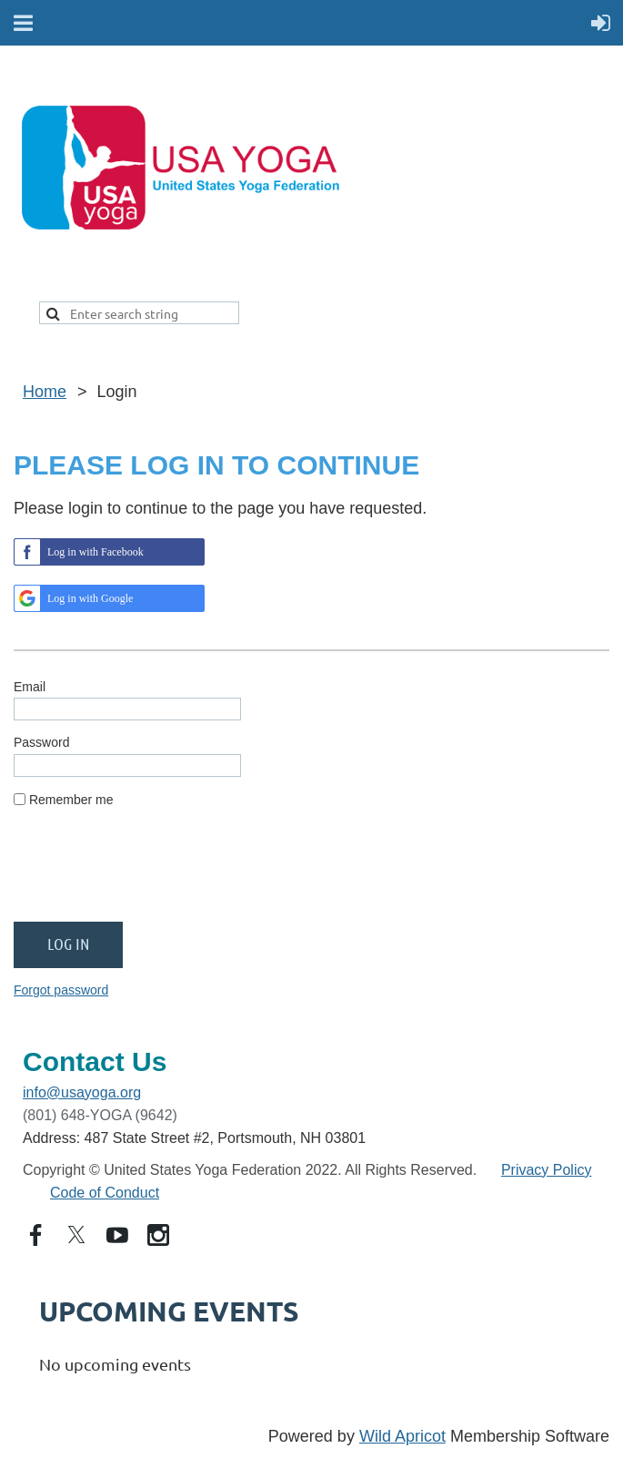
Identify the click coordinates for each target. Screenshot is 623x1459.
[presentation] (152, 872)
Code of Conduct (104, 1192)
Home (44, 392)
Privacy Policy (546, 1170)
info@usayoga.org (82, 1092)
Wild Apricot (402, 1436)
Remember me (71, 799)
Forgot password (61, 990)
